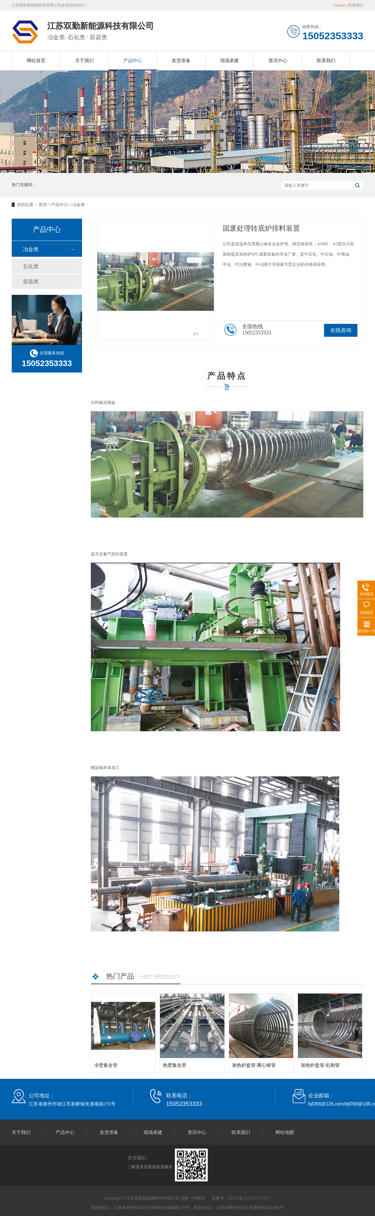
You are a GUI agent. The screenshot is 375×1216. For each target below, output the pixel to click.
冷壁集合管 (105, 1065)
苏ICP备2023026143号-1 (249, 1198)
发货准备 (181, 60)
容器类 (31, 282)
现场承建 (229, 60)
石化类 (31, 266)
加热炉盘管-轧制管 (320, 1065)
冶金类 (78, 205)
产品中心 (132, 60)
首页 (43, 205)
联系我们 (355, 5)
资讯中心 (277, 60)
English (339, 5)
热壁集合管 (174, 1065)
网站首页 (36, 60)
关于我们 (84, 60)
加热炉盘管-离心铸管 (254, 1065)
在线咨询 (340, 330)
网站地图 (284, 1132)
